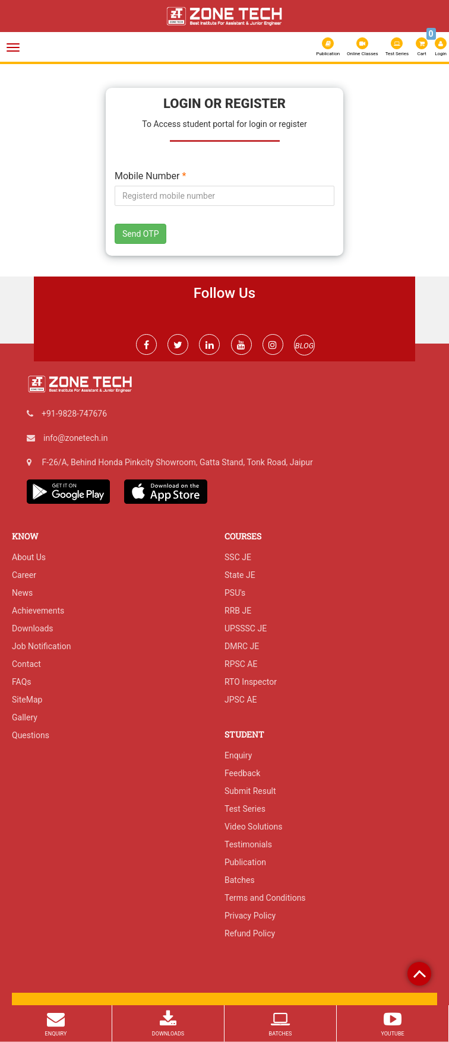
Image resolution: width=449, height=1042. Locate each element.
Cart (422, 45)
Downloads (32, 628)
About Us (29, 557)
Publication (328, 46)
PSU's (234, 593)
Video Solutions (253, 826)
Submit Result (250, 791)
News (22, 593)
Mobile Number (150, 176)
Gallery (24, 717)
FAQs (21, 682)
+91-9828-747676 (74, 413)
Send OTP (140, 234)
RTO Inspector (250, 682)
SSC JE (237, 557)
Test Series (397, 46)
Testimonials (248, 844)
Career (24, 575)
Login (441, 46)
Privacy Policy (250, 915)
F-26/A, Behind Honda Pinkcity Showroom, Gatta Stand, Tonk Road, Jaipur (177, 462)
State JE (239, 575)
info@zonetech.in (75, 438)
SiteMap (27, 699)
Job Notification (41, 646)
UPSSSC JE (245, 628)
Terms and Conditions (265, 898)
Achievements (38, 610)
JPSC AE (240, 699)
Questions (30, 735)
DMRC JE (241, 646)
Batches (239, 880)
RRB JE (237, 610)
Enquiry (238, 755)
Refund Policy (249, 933)
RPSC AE (240, 664)
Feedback (242, 773)
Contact (26, 664)
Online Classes (362, 46)
